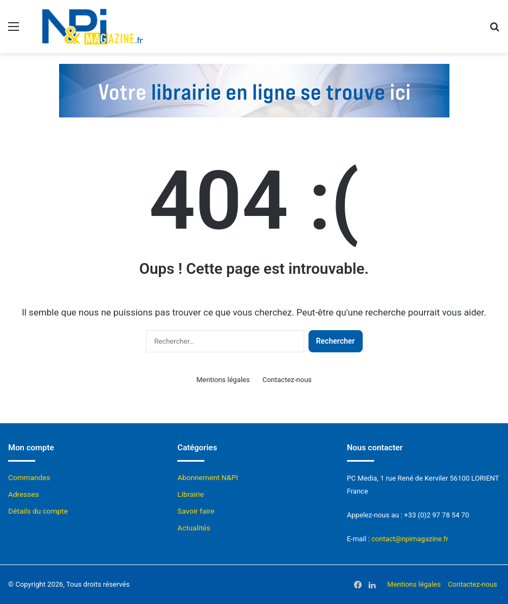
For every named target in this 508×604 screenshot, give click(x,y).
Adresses (23, 494)
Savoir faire (195, 511)
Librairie (190, 494)
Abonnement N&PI (207, 477)
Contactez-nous (287, 380)
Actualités (193, 527)
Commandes (29, 477)
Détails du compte (38, 511)
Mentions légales (223, 380)
